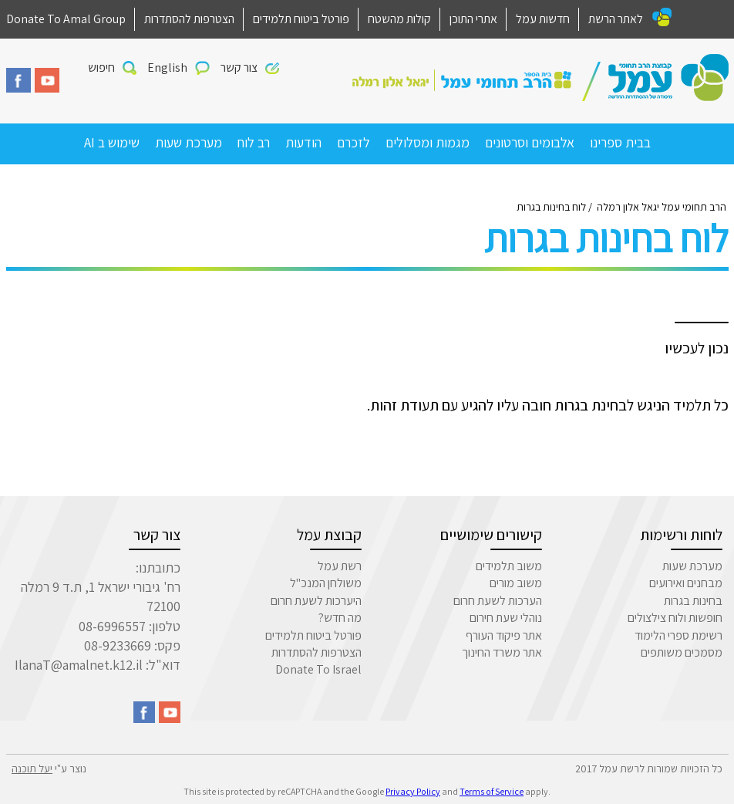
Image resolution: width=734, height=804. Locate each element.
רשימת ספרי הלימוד (678, 635)
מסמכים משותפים (681, 652)
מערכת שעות (188, 142)
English (167, 67)
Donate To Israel (318, 669)
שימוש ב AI (112, 142)
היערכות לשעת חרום (316, 601)
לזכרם (353, 142)
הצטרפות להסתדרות (189, 19)
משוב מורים (516, 583)
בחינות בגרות (693, 601)
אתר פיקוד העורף (504, 635)
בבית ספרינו (620, 142)
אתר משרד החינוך (502, 652)
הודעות (303, 142)
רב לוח (253, 142)
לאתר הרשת (615, 19)
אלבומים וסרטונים (529, 142)
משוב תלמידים (509, 566)
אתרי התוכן (473, 19)
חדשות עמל (543, 19)
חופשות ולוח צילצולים (675, 618)
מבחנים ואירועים (685, 583)
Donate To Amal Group (66, 19)
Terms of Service (492, 791)
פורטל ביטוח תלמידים (301, 19)
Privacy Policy (413, 791)
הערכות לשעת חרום (497, 601)
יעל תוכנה (32, 768)
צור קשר (239, 67)
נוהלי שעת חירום (506, 618)
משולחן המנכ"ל (326, 583)
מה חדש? (340, 618)
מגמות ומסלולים (428, 142)
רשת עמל (340, 566)
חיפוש (101, 67)
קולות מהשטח (399, 19)
